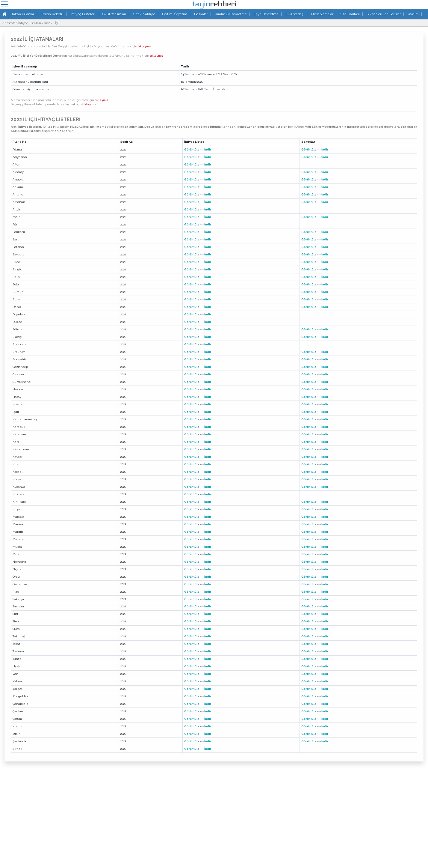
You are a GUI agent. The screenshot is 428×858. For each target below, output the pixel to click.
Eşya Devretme (266, 14)
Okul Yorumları (114, 14)
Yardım (413, 14)
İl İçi (55, 23)
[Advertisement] (214, 813)
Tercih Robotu (52, 14)
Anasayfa (9, 23)
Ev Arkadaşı (294, 14)
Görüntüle (191, 149)
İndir (207, 149)
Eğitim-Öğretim (174, 14)
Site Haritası (350, 14)
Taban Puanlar (22, 14)
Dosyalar (201, 14)
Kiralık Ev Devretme (231, 14)
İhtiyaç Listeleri (82, 14)
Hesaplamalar (322, 14)
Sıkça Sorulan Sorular (384, 14)
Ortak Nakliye (144, 14)
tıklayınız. (145, 46)
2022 (47, 23)
